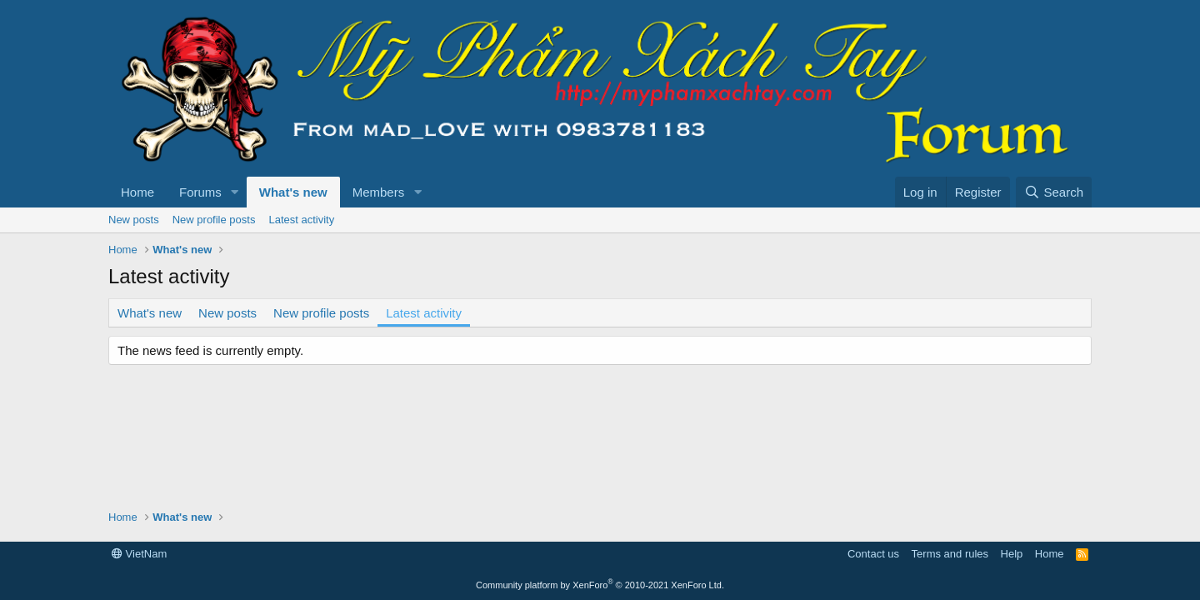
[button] (235, 192)
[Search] (1054, 192)
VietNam (139, 554)
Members (378, 192)
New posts (133, 219)
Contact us (873, 554)
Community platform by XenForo (600, 585)
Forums (200, 192)
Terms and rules (950, 554)
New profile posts (214, 219)
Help (1012, 554)
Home (137, 192)
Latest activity (301, 219)
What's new (293, 192)
